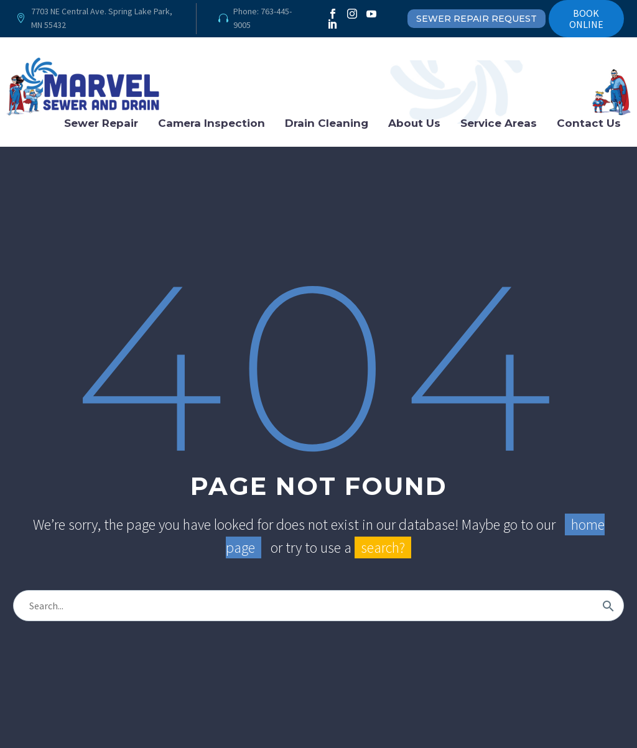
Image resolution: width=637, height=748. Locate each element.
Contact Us (589, 123)
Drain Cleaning (326, 123)
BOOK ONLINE (586, 18)
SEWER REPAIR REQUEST (476, 18)
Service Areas (498, 123)
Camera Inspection (211, 123)
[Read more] (95, 18)
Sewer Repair (101, 123)
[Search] (318, 605)
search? (383, 547)
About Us (414, 123)
